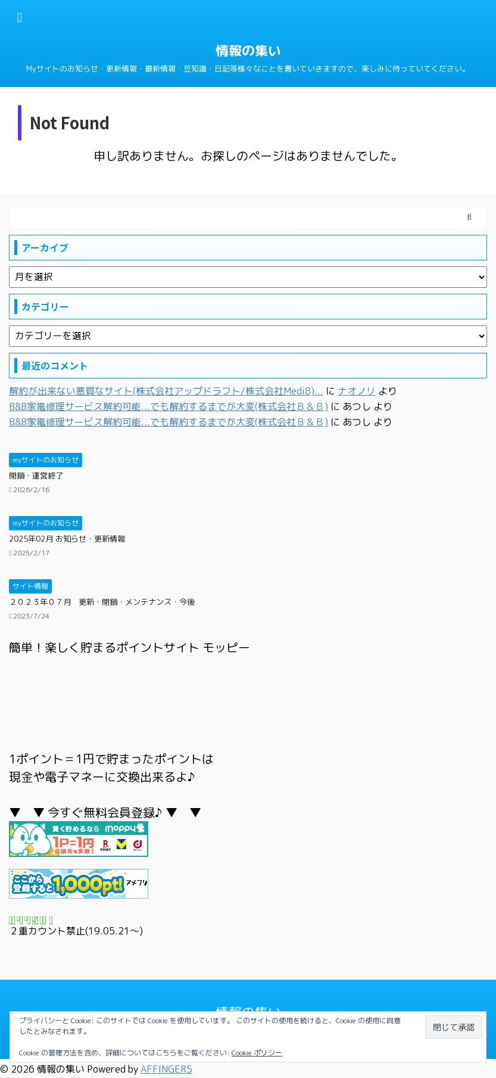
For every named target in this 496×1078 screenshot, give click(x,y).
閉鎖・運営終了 (36, 475)
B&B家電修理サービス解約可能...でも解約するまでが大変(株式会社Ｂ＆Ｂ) (168, 406)
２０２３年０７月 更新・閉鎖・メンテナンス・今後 (102, 602)
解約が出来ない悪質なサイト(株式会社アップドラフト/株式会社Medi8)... (166, 390)
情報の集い (248, 50)
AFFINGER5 (166, 1069)
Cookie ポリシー (257, 1053)
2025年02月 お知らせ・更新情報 (67, 538)
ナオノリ (357, 390)
